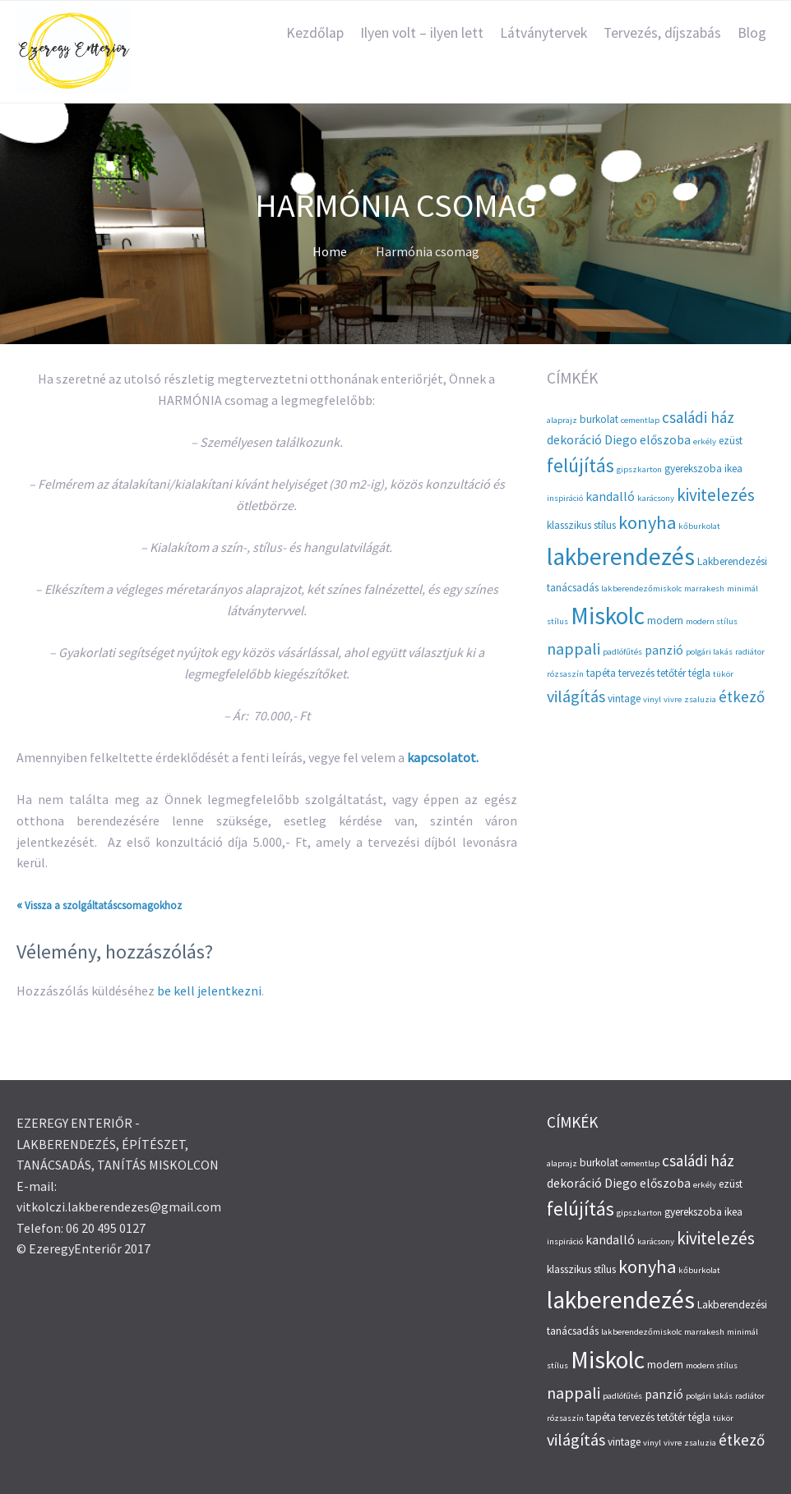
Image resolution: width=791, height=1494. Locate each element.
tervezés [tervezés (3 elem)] (636, 673)
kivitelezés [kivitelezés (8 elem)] (716, 495)
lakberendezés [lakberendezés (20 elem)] (621, 556)
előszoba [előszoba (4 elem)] (665, 440)
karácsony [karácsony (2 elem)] (655, 498)
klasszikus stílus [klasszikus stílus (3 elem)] (581, 525)
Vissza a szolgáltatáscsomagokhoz (103, 905)
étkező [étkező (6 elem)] (742, 696)
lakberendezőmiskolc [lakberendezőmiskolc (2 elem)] (641, 588)
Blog (752, 33)
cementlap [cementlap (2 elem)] (640, 420)
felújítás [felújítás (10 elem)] (580, 465)
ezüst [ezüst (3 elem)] (730, 441)
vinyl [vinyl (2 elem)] (652, 699)
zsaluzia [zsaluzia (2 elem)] (700, 699)
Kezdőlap (315, 33)
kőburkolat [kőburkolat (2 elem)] (699, 526)
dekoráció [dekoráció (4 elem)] (574, 440)
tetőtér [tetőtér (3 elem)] (671, 673)
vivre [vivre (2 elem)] (673, 699)
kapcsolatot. (443, 757)
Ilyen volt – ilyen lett (421, 33)
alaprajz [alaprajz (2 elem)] (562, 420)
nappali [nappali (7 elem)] (573, 648)
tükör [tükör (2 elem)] (723, 674)
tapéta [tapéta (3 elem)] (601, 673)
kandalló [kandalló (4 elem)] (610, 496)
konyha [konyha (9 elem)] (647, 522)
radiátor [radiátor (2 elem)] (750, 651)
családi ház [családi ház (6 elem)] (698, 417)
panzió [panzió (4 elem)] (664, 650)
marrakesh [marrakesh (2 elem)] (704, 588)
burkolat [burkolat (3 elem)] (599, 419)
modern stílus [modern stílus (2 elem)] (712, 621)
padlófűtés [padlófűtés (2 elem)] (622, 651)
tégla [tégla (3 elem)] (699, 673)
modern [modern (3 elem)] (665, 620)
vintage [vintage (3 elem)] (624, 699)
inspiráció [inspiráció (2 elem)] (565, 498)
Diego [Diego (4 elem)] (620, 440)
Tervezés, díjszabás (662, 33)
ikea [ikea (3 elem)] (733, 469)
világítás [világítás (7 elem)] (576, 696)
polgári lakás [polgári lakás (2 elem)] (709, 651)
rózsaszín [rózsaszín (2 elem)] (565, 674)
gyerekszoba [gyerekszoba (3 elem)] (693, 469)
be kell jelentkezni (209, 990)
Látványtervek (543, 33)
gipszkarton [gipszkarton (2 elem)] (639, 469)
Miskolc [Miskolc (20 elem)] (608, 615)
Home (329, 251)
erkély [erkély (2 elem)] (704, 441)
